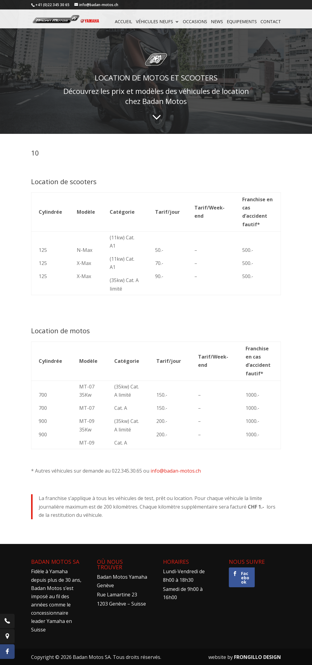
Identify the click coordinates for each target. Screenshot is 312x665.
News (217, 22)
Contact (271, 22)
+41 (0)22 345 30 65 (52, 4)
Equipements (242, 22)
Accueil (123, 22)
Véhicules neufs (154, 22)
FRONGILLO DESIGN (257, 657)
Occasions (195, 22)
